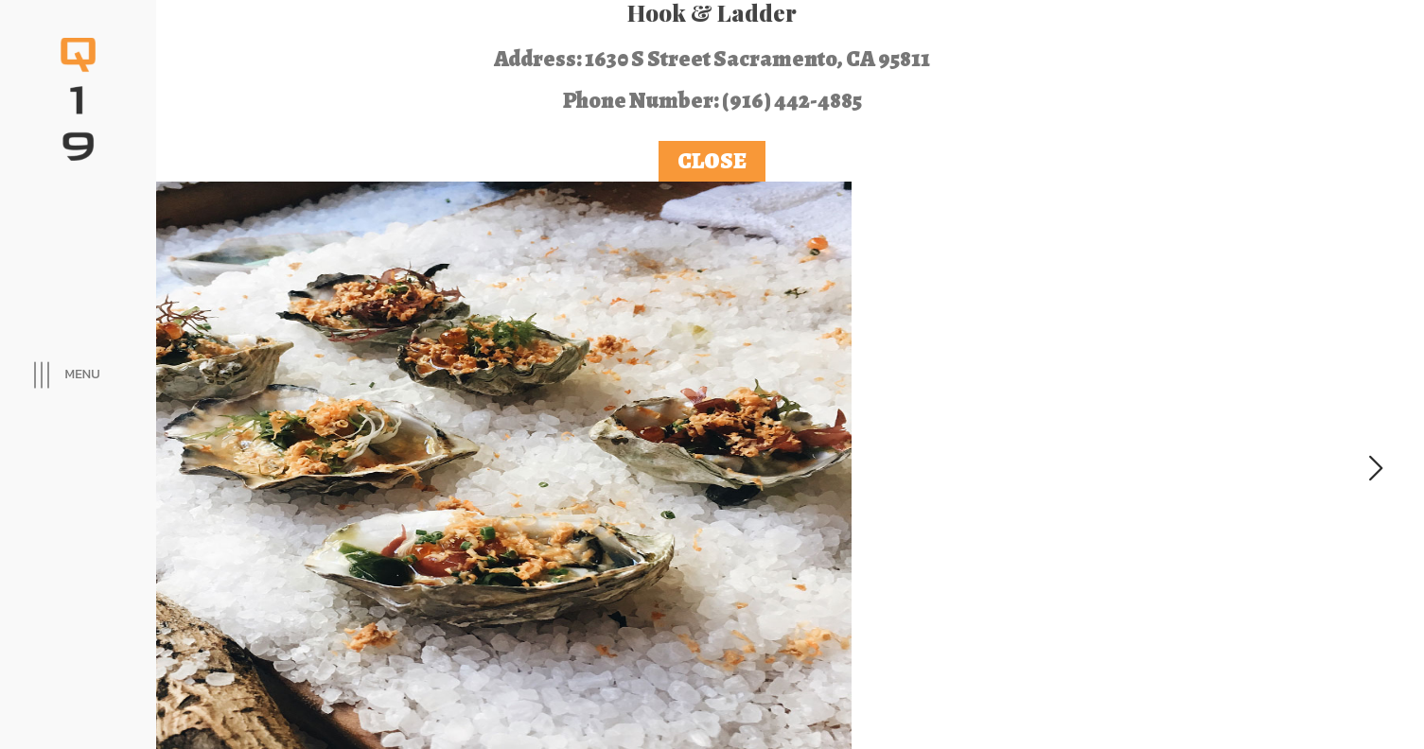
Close (712, 161)
